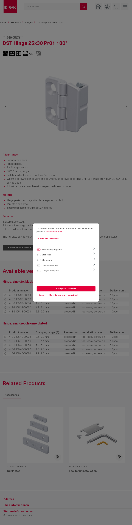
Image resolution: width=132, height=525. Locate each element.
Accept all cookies (66, 288)
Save (41, 295)
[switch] (38, 255)
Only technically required (63, 295)
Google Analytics (50, 271)
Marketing (47, 260)
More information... (55, 232)
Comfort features (50, 265)
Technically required (52, 249)
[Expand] (94, 248)
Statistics (46, 255)
